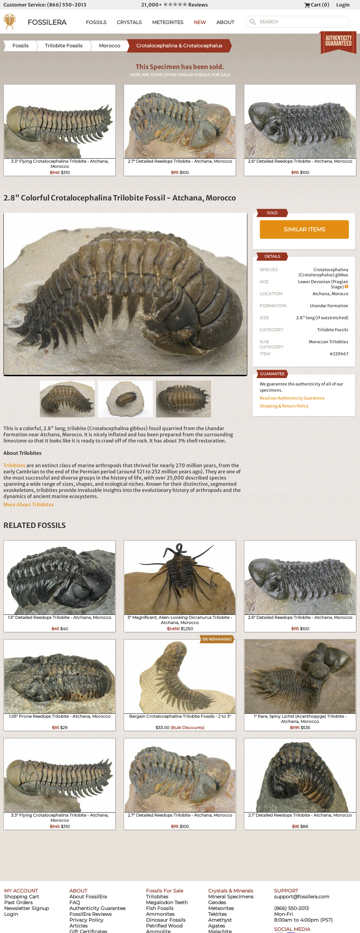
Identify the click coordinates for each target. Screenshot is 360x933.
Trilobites (14, 465)
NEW (200, 22)
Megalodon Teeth (167, 902)
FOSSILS (96, 22)
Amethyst (220, 920)
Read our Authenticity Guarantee (292, 398)
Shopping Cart (21, 897)
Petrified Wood (164, 926)
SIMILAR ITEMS (304, 229)
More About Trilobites (28, 505)
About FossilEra (88, 897)
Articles (78, 926)
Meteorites (221, 908)
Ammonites (160, 914)
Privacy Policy (86, 920)
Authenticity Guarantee (97, 908)
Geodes (217, 902)
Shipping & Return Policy (284, 405)
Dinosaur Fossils (165, 920)
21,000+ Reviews (174, 5)
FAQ (74, 902)
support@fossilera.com (301, 897)
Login (343, 5)
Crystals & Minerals (230, 891)
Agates (216, 926)
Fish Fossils (159, 908)
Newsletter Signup (26, 908)
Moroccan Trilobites (328, 341)
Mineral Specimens (231, 897)
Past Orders (18, 902)
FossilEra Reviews (90, 914)
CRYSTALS (129, 22)
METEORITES (167, 22)
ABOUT (225, 22)
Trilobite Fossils (332, 329)
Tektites (217, 914)
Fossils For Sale (164, 891)
